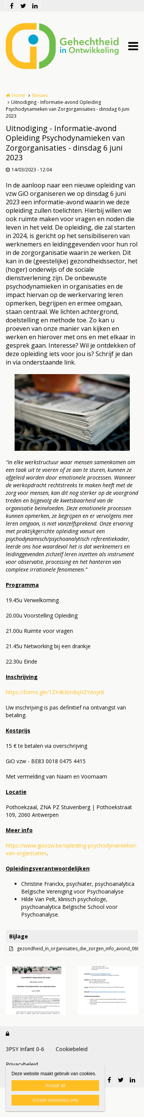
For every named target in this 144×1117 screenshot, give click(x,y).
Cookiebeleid (72, 1049)
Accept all (55, 1085)
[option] (72, 412)
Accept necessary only (55, 1100)
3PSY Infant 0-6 (25, 1049)
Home (18, 95)
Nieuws (40, 95)
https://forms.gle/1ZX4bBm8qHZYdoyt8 (55, 692)
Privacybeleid (22, 1064)
